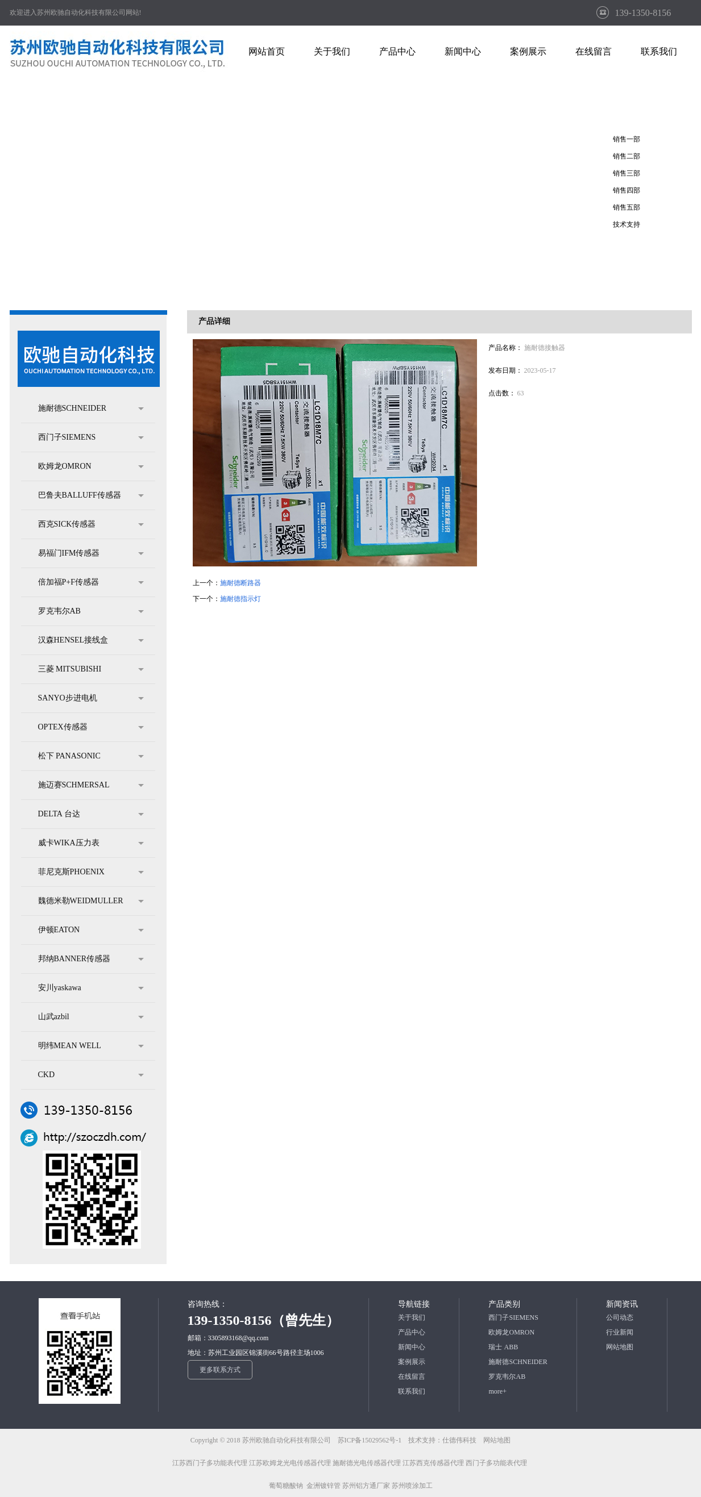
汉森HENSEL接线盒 (91, 640)
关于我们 (411, 1317)
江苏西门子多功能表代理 (209, 1463)
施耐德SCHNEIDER (91, 408)
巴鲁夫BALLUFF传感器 (91, 495)
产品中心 (411, 1332)
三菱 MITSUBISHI (91, 669)
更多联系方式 (220, 1370)
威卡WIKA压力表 (91, 843)
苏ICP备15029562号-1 (371, 1440)
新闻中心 (411, 1347)
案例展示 (411, 1362)
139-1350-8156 (643, 13)
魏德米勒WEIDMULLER (91, 901)
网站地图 (619, 1347)
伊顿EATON (91, 930)
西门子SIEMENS (91, 437)
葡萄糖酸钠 (286, 1486)
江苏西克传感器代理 (433, 1463)
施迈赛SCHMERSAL (91, 785)
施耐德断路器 (240, 583)
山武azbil (91, 1016)
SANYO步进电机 (91, 698)
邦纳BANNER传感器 (91, 959)
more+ (497, 1391)
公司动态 (619, 1317)
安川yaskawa (91, 988)
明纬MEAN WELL (91, 1045)
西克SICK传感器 (91, 524)
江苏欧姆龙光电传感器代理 (290, 1463)
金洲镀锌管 (323, 1486)
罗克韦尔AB (91, 611)
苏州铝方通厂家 (366, 1486)
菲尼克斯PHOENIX (91, 872)
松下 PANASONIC (91, 756)
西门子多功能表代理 (496, 1463)
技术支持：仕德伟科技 (442, 1440)
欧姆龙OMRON (91, 466)
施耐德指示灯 (240, 599)
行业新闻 (619, 1332)
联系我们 (411, 1391)
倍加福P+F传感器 (91, 582)
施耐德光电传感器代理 (367, 1463)
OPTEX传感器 (91, 727)
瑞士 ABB (503, 1347)
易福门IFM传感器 (91, 553)
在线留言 (411, 1377)
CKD (91, 1074)
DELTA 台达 (91, 814)
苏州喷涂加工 (412, 1486)
